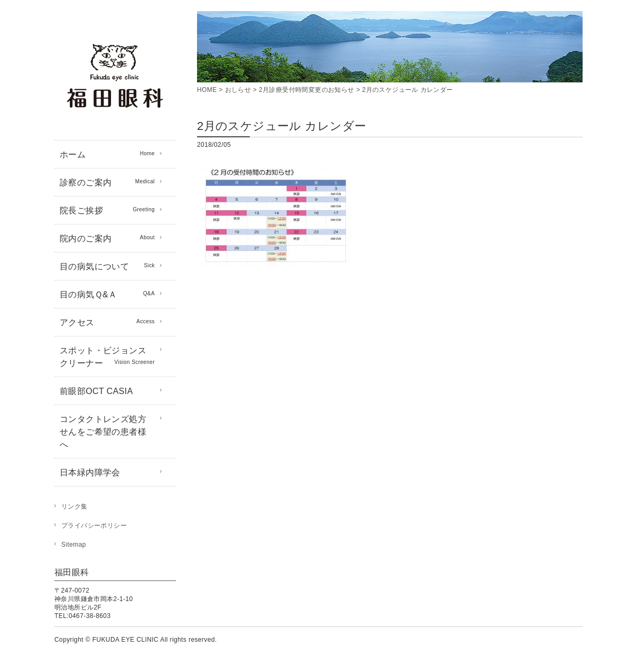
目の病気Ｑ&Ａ (107, 293)
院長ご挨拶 (107, 209)
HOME (207, 89)
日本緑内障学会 (90, 472)
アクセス (107, 321)
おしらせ (238, 89)
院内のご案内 (107, 237)
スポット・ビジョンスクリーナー (107, 357)
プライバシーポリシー (94, 525)
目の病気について (107, 265)
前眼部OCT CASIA (96, 391)
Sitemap (73, 544)
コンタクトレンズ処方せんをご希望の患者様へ (103, 432)
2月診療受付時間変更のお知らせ (306, 89)
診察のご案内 (107, 181)
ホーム (107, 153)
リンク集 (74, 506)
